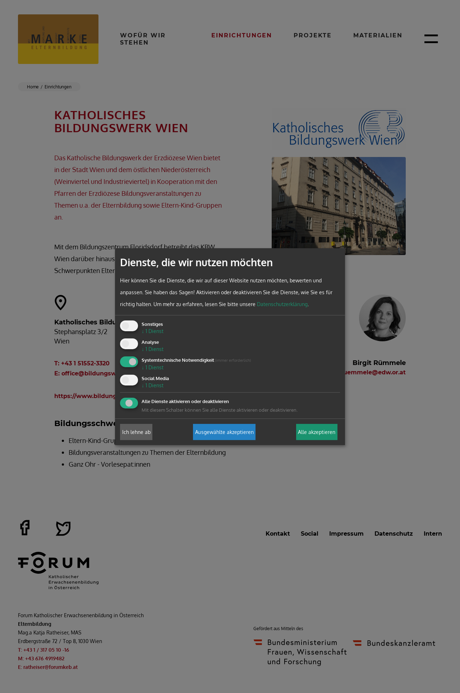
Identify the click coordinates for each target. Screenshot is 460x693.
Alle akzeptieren (316, 432)
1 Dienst (153, 331)
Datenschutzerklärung (282, 304)
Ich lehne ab (136, 432)
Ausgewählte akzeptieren (224, 432)
